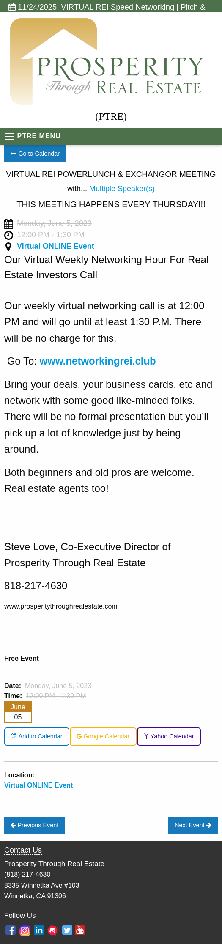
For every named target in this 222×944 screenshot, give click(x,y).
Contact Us (23, 850)
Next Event (193, 825)
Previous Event (34, 825)
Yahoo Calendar (169, 736)
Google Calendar (103, 736)
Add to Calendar (36, 736)
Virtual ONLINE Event (55, 246)
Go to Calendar (35, 153)
